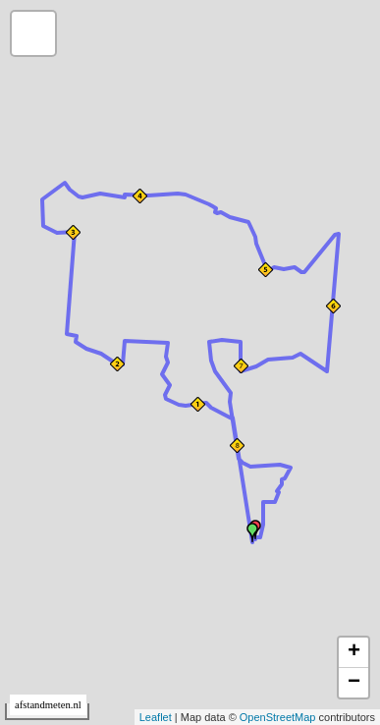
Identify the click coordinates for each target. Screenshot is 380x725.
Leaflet (155, 717)
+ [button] (354, 652)
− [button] (354, 682)
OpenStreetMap (278, 717)
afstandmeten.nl (48, 704)
